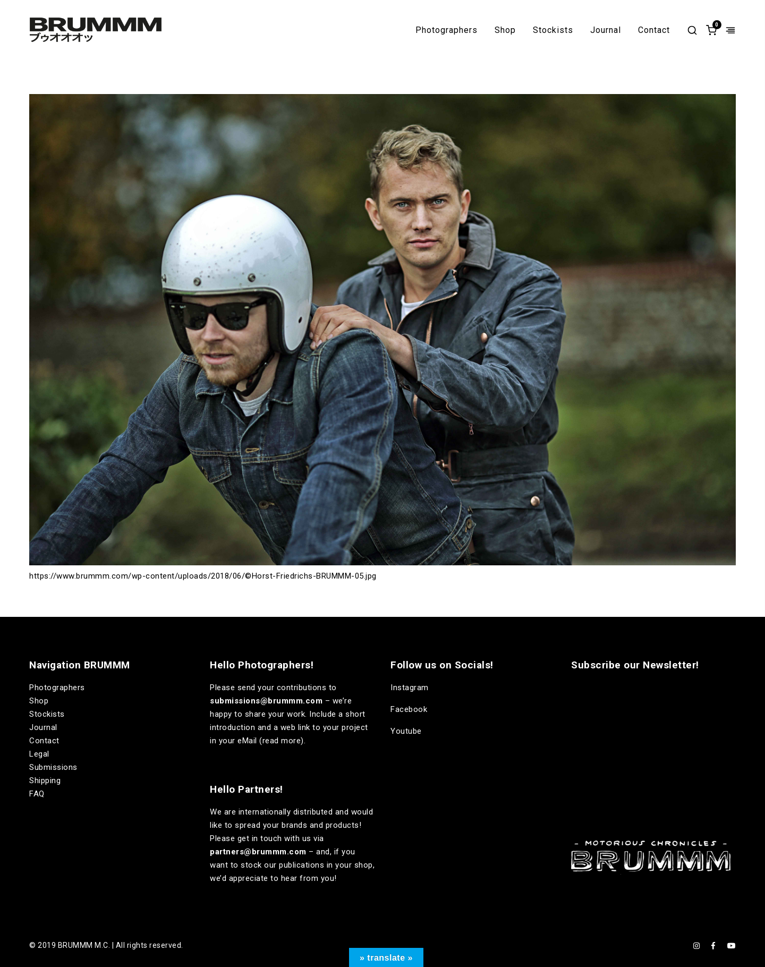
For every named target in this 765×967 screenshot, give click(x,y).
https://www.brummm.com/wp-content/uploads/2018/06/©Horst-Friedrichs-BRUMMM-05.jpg (203, 576)
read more (281, 740)
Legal (39, 754)
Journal (605, 30)
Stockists (553, 30)
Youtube (406, 731)
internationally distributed (286, 812)
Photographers (446, 30)
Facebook (408, 709)
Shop (505, 30)
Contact (654, 30)
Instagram (409, 687)
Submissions (53, 767)
